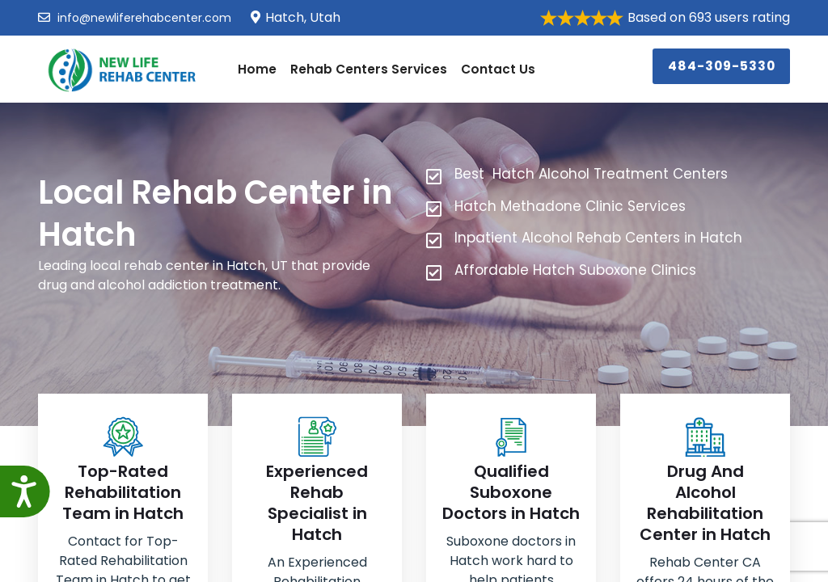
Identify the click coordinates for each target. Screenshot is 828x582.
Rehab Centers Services (365, 68)
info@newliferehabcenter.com (134, 18)
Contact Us (492, 68)
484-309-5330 (724, 65)
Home (256, 68)
